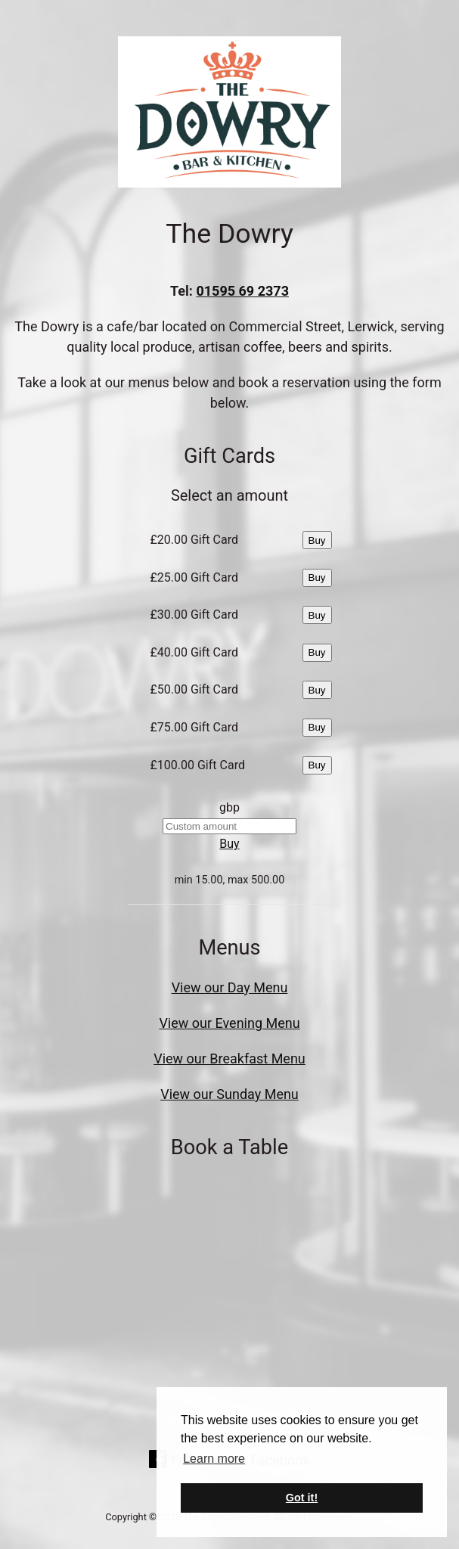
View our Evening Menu (229, 1023)
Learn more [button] (214, 1458)
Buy (317, 540)
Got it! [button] (302, 1498)
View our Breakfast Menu (229, 1058)
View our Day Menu (230, 987)
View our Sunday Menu (229, 1094)
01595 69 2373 (242, 291)
